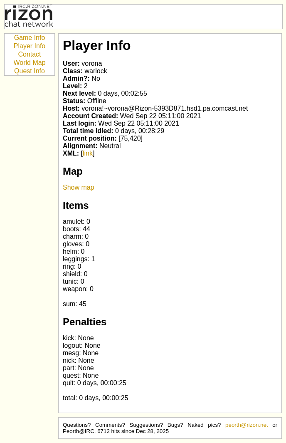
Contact (29, 54)
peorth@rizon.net (246, 425)
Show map (78, 187)
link (88, 153)
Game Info (29, 37)
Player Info (29, 45)
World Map (29, 62)
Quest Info (29, 70)
